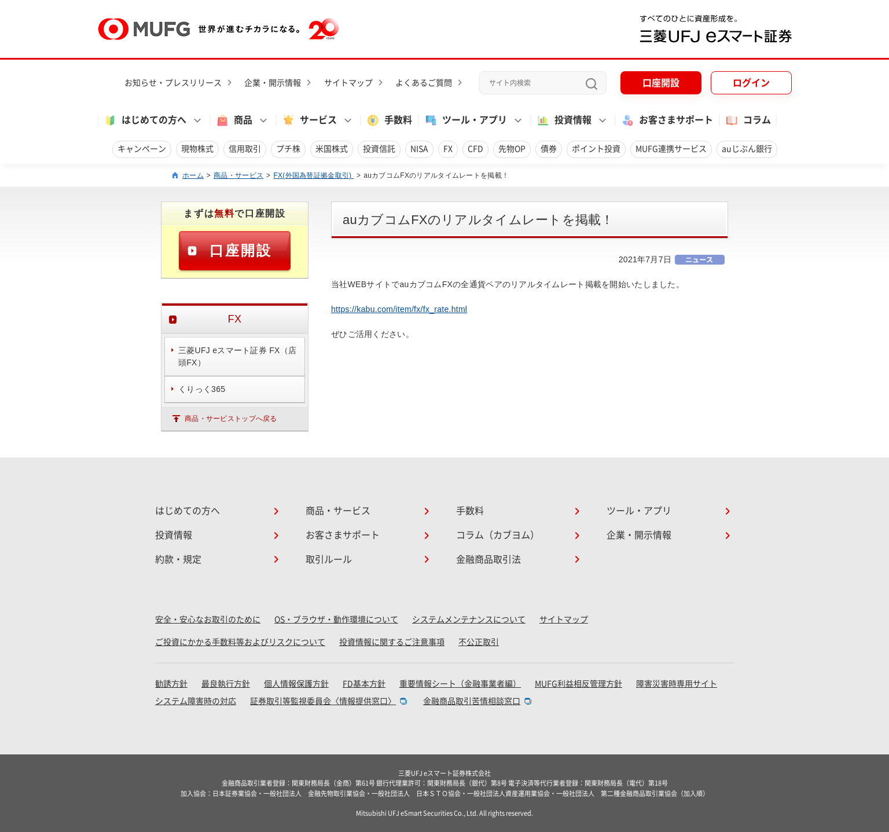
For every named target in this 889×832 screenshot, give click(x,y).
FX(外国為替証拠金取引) (313, 175)
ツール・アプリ (639, 510)
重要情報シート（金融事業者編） (460, 684)
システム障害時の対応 (195, 701)
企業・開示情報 (272, 83)
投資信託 (379, 149)
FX (448, 149)
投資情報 (173, 535)
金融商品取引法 (488, 559)
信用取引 (245, 149)
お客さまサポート (666, 120)
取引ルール (329, 559)
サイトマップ (348, 83)
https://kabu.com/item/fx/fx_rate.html (399, 309)
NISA (419, 149)
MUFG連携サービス (671, 149)
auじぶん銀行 (747, 149)
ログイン (751, 82)
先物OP (512, 149)
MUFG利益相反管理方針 (578, 684)
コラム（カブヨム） (497, 535)
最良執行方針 (225, 684)
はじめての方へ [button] (144, 120)
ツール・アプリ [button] (465, 120)
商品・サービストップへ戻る (231, 419)
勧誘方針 (171, 684)
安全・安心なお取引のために (207, 619)
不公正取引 (478, 642)
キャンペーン (141, 149)
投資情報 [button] (564, 120)
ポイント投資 (596, 149)
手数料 (389, 120)
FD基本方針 (364, 684)
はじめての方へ (187, 510)
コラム (748, 120)
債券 (549, 149)
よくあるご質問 (423, 83)
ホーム (193, 175)
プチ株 (288, 149)
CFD (475, 149)
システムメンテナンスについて (469, 619)
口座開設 (660, 82)
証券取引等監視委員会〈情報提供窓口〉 (323, 701)
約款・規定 (178, 559)
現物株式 (197, 149)
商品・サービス (238, 175)
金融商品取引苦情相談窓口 (471, 701)
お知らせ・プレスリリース (173, 83)
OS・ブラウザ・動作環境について (336, 619)
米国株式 (331, 149)
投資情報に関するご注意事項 (391, 642)
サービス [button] (309, 120)
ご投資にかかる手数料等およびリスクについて (240, 642)
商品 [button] (233, 120)
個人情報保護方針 (296, 684)
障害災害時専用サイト (676, 684)
